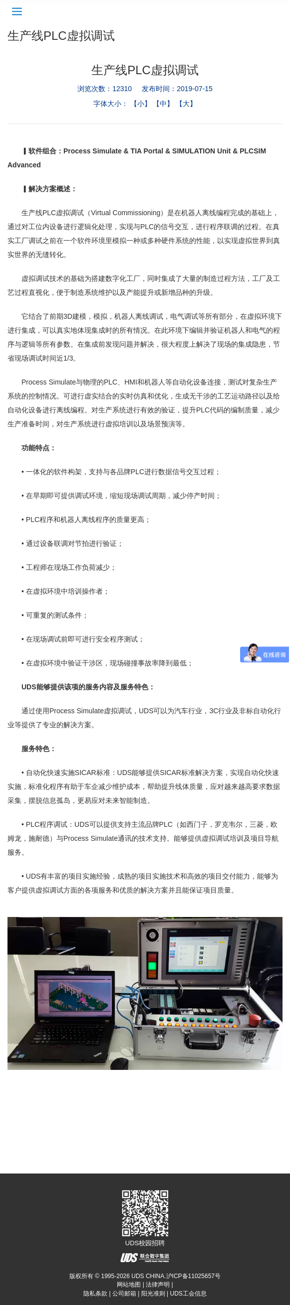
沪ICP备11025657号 (193, 1276)
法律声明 (158, 1284)
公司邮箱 (124, 1293)
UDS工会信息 (188, 1293)
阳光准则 (153, 1293)
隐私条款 (95, 1293)
